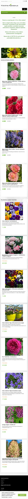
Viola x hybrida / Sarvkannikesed (9, 221)
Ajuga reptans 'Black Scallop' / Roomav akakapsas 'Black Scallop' (13, 150)
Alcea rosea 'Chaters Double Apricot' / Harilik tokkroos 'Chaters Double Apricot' (12, 183)
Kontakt (2, 483)
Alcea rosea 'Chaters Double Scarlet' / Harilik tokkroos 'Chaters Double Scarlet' (12, 116)
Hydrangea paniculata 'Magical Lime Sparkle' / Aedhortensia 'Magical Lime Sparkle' (12, 459)
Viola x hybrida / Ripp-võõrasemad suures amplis (13, 322)
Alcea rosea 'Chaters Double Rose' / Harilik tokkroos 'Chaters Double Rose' (14, 82)
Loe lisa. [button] (10, 497)
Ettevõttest (2, 479)
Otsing (2, 481)
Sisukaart (2, 482)
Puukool (2, 489)
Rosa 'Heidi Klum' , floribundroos (9, 356)
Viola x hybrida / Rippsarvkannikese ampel (11, 390)
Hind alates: (4, 261)
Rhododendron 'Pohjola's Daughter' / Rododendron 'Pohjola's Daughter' (13, 255)
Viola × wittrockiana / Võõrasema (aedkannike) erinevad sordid (12, 289)
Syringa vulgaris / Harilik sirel (8, 424)
